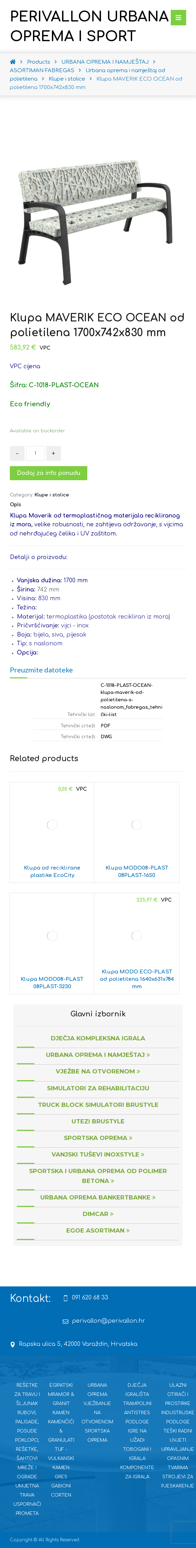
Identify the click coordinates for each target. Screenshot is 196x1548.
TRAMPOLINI (137, 1403)
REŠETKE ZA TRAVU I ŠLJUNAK (27, 1394)
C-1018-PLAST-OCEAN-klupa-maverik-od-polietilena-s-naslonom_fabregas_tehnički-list (131, 700)
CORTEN (61, 1495)
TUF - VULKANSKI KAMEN (61, 1458)
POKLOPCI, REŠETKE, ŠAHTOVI (27, 1449)
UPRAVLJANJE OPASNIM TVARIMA (177, 1458)
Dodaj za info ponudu (48, 473)
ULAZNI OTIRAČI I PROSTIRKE (177, 1394)
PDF (105, 725)
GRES (61, 1476)
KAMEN (61, 1412)
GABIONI (61, 1486)
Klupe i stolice (51, 495)
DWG (106, 736)
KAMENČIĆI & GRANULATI (61, 1431)
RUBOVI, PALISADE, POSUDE (27, 1422)
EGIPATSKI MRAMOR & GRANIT (61, 1394)
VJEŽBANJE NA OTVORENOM (97, 1412)
